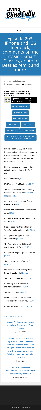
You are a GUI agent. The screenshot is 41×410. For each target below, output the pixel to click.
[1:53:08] (31, 301)
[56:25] (32, 230)
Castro (28, 125)
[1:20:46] (7, 256)
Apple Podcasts (21, 113)
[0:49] (31, 184)
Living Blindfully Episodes (16, 81)
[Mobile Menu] (20, 30)
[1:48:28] (24, 292)
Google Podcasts (21, 119)
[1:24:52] (7, 264)
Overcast (13, 130)
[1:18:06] (28, 247)
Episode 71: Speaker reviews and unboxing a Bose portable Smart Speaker (20, 325)
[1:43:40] (24, 287)
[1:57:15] (28, 306)
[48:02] (14, 221)
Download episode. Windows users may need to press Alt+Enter (22, 137)
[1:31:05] (25, 273)
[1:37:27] (30, 278)
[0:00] (22, 178)
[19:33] (16, 196)
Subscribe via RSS (22, 107)
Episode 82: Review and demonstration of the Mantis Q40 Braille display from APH (20, 370)
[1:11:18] (20, 238)
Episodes (28, 84)
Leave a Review (29, 130)
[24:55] (19, 204)
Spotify (14, 125)
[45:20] (13, 213)
